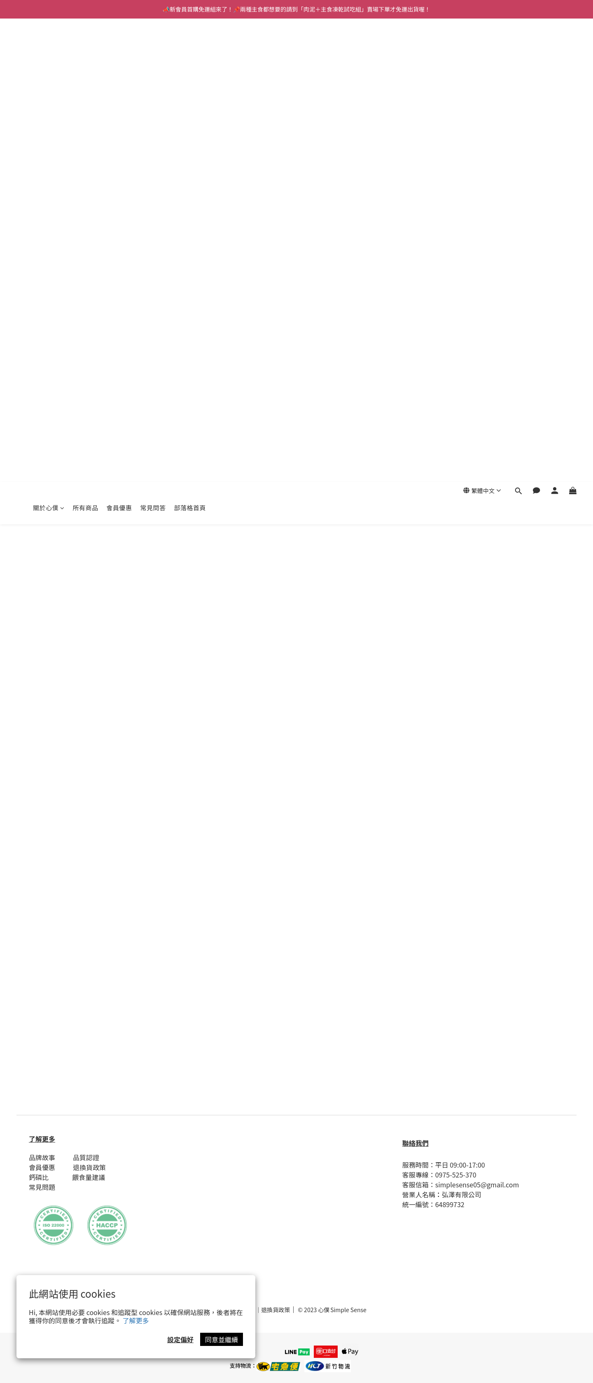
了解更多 (136, 1320)
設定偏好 (180, 1339)
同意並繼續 (221, 1339)
